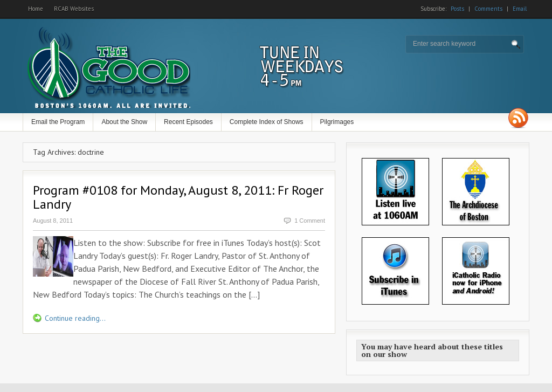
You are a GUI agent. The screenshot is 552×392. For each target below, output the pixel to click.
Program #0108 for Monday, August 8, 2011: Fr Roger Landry (178, 197)
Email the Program (58, 122)
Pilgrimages (337, 122)
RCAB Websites (74, 8)
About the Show (124, 122)
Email (520, 8)
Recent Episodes (188, 122)
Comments (488, 8)
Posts (457, 8)
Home (35, 8)
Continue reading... (75, 318)
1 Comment (309, 220)
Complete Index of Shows (266, 122)
